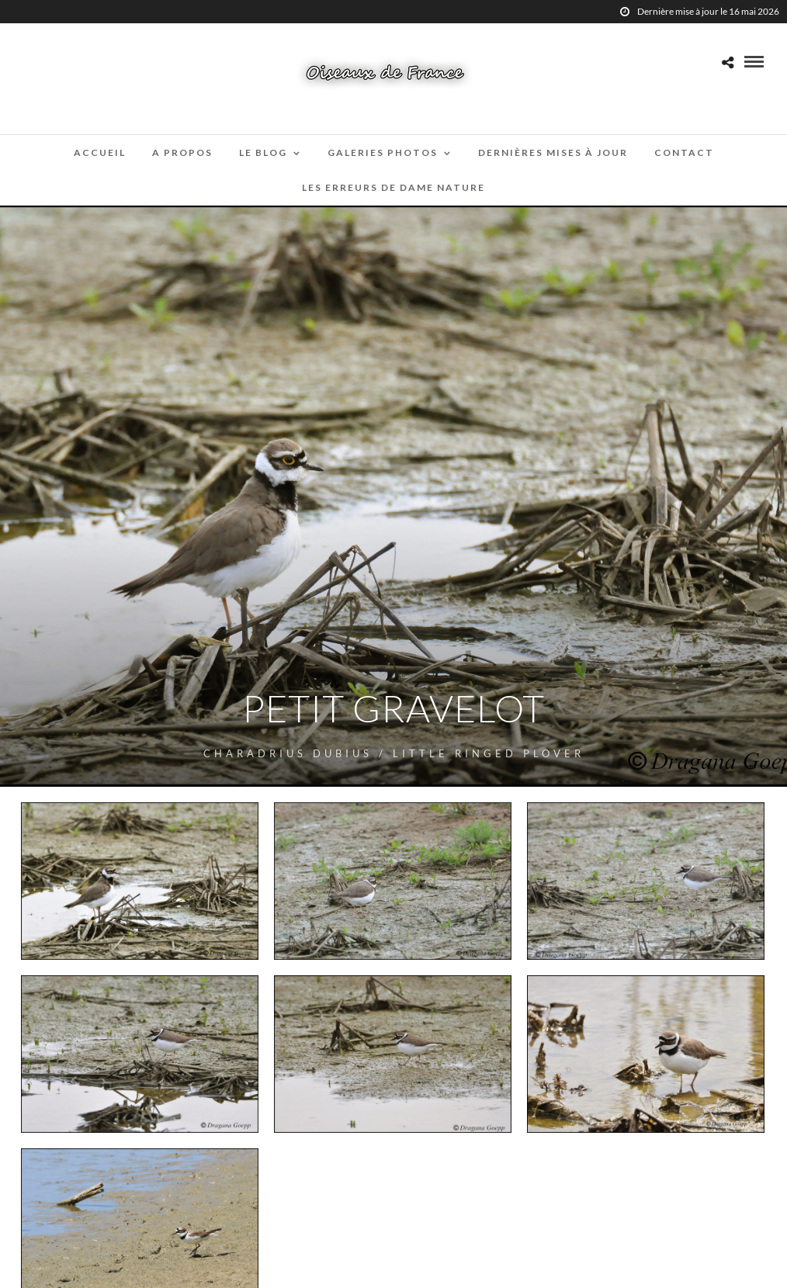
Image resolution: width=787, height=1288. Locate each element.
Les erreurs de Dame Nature (393, 187)
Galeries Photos (383, 152)
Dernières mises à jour (553, 152)
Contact (684, 152)
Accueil (100, 152)
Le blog (263, 152)
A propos (182, 152)
